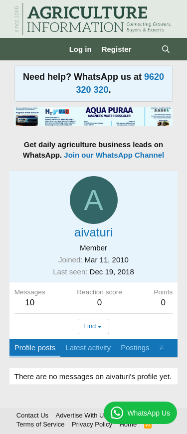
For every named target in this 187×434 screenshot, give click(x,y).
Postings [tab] (135, 347)
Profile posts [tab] (35, 347)
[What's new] (146, 49)
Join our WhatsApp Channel (114, 155)
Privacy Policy (92, 424)
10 (29, 302)
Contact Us (32, 415)
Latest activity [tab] (88, 347)
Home (128, 424)
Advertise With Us (81, 415)
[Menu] (23, 49)
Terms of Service (40, 424)
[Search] (166, 49)
